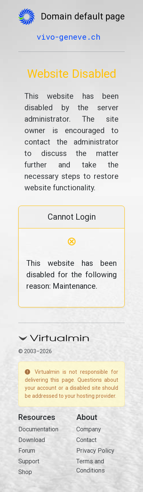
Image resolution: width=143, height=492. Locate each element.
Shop (25, 472)
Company (88, 429)
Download (31, 440)
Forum (26, 450)
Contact (86, 440)
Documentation (38, 429)
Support (28, 461)
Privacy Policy (95, 450)
